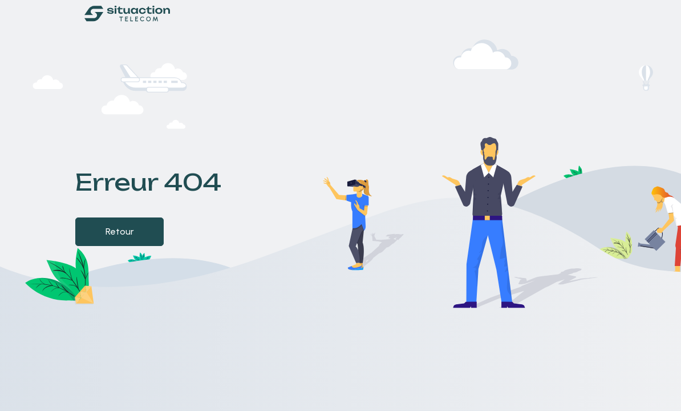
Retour (120, 231)
